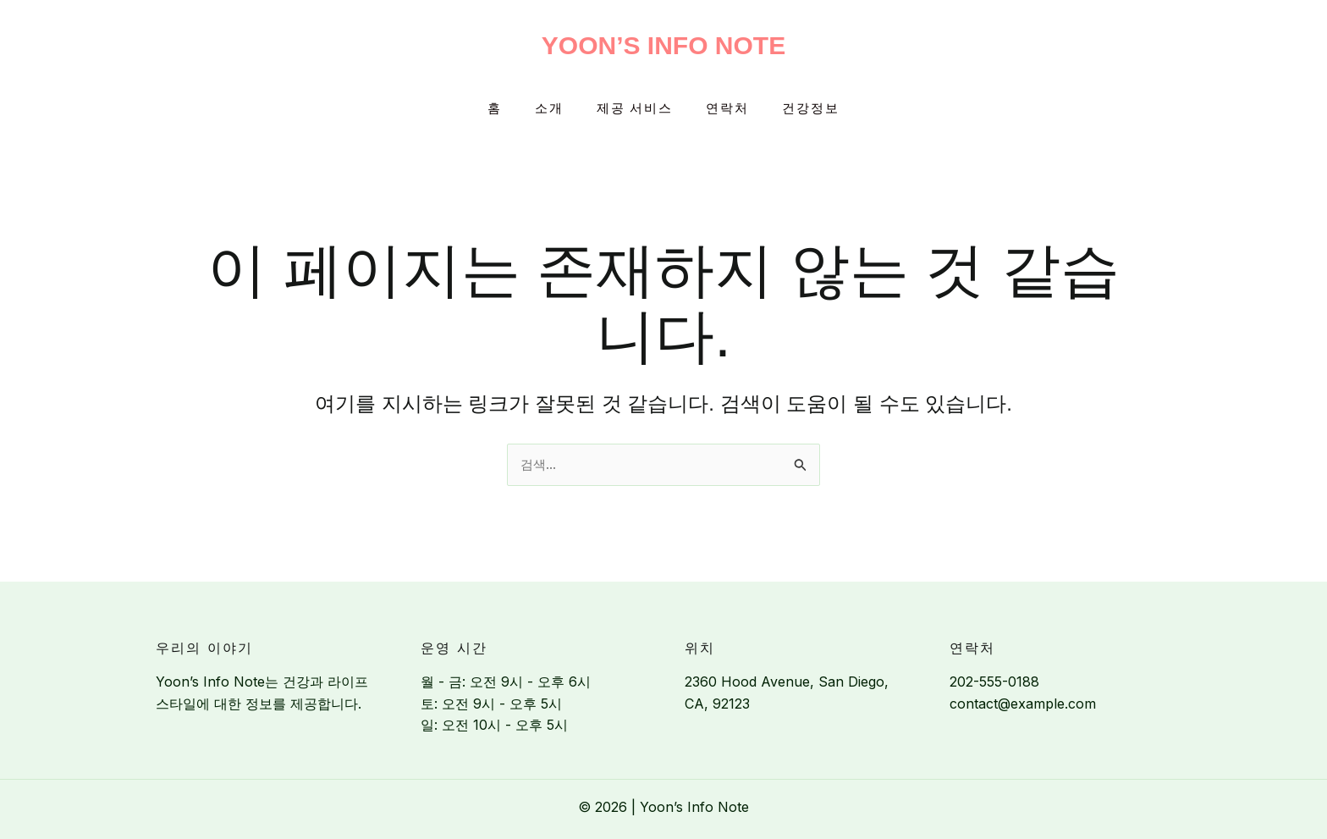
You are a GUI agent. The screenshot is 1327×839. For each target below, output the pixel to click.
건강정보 (795, 109)
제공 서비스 (635, 109)
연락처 (719, 109)
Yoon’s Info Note (663, 45)
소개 (556, 109)
